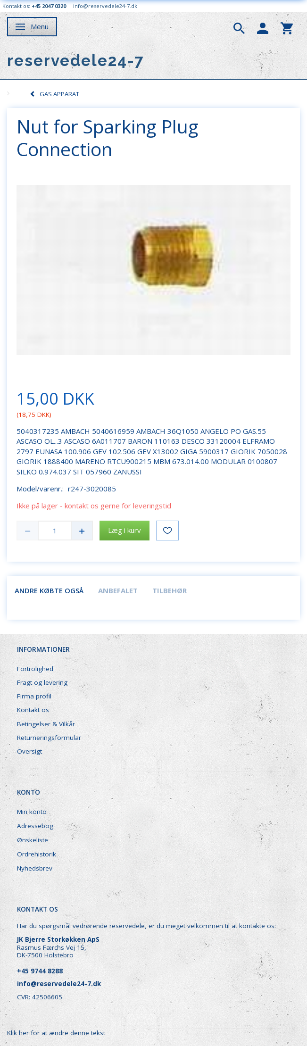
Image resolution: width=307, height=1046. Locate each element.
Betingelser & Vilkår (46, 724)
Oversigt (29, 751)
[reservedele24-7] (75, 60)
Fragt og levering (42, 682)
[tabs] (239, 27)
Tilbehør (169, 590)
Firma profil (34, 696)
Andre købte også (49, 590)
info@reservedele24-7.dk (105, 5)
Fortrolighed (35, 668)
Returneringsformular (49, 737)
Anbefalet (118, 590)
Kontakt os (33, 710)
